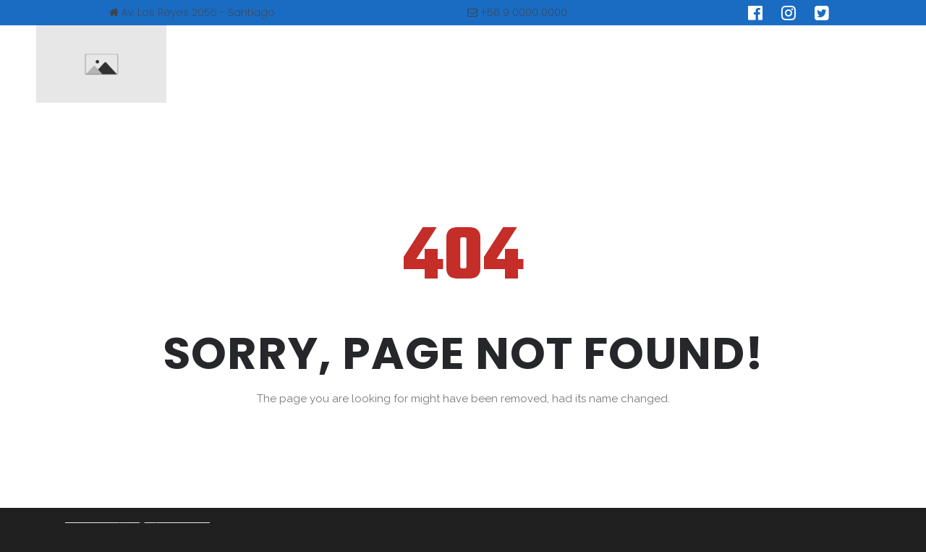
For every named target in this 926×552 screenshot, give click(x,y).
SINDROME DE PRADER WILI (485, 64)
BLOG (689, 64)
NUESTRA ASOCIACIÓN (326, 64)
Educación (613, 64)
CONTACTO (769, 64)
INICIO (217, 64)
